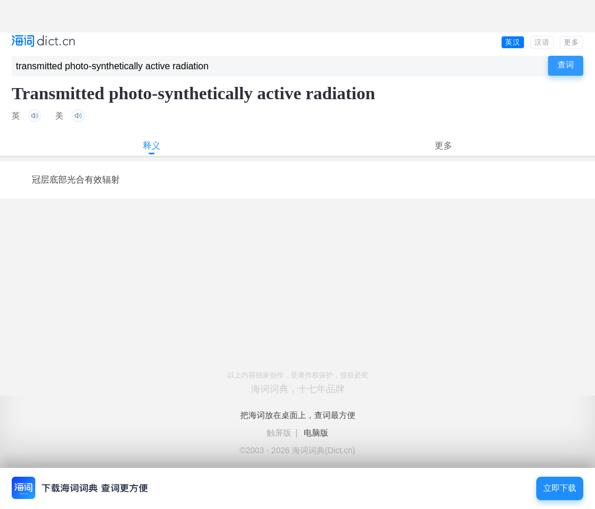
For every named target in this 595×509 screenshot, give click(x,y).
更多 (571, 42)
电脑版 (316, 432)
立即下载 (559, 488)
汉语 (542, 42)
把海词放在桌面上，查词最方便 (297, 415)
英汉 (512, 42)
